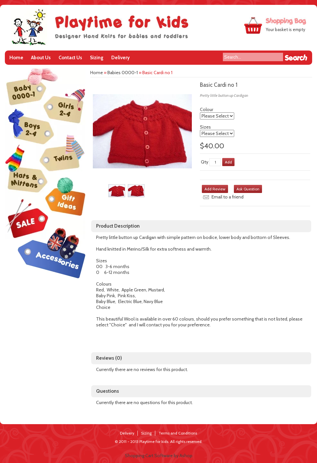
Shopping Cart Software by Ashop (158, 455)
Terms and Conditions (177, 433)
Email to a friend (228, 197)
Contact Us (70, 58)
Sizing (97, 58)
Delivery (120, 58)
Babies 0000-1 (122, 72)
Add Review (214, 188)
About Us (41, 58)
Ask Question (247, 188)
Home (16, 58)
